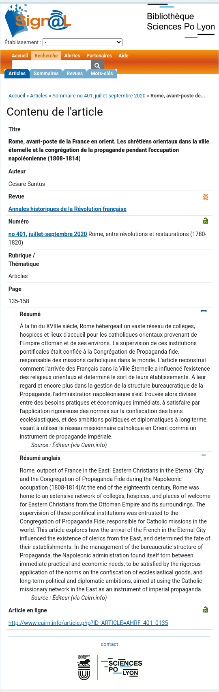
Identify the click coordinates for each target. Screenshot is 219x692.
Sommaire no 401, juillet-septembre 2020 (99, 96)
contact (109, 644)
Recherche (46, 56)
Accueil (20, 56)
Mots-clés (102, 73)
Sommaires (46, 73)
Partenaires (99, 56)
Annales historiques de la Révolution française (68, 209)
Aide (123, 56)
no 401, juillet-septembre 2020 (48, 234)
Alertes (72, 56)
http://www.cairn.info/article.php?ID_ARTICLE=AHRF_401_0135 (88, 623)
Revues (75, 73)
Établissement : (22, 42)
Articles (17, 73)
